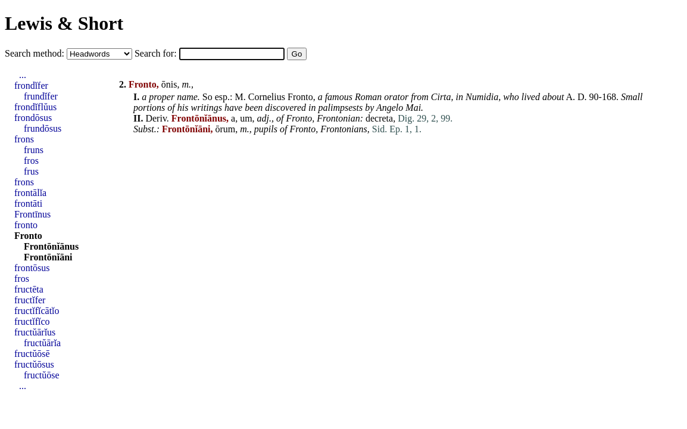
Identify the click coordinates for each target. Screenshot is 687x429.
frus (31, 171)
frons (24, 139)
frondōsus (33, 118)
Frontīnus (32, 214)
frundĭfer (41, 96)
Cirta (441, 97)
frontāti (28, 203)
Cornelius (266, 97)
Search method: (36, 53)
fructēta (28, 289)
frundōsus (42, 128)
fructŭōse (42, 375)
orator (396, 97)
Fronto (300, 97)
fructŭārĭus (34, 332)
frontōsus (32, 268)
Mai (413, 107)
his (183, 107)
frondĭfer (31, 85)
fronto (26, 225)
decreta (379, 118)
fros (31, 161)
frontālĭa (30, 193)
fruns (33, 150)
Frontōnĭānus (51, 246)
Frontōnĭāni (48, 257)
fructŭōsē (32, 354)
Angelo (389, 107)
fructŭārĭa (42, 343)
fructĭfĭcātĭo (37, 311)
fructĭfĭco (32, 321)
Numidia (482, 97)
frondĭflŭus (35, 107)
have (233, 107)
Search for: (157, 53)
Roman (368, 97)
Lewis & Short (64, 23)
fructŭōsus (34, 364)
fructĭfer (29, 300)
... (22, 75)
